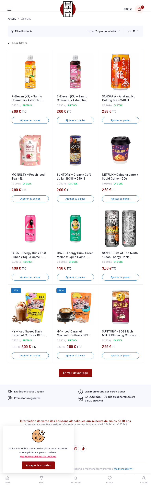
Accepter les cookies (38, 465)
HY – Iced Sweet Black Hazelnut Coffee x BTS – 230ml (28, 333)
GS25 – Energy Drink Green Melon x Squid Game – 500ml (75, 255)
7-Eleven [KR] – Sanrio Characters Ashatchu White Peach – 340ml (72, 98)
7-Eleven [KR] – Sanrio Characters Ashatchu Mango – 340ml (27, 98)
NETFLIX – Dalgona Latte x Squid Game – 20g (120, 176)
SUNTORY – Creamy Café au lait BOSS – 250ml (74, 176)
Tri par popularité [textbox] (105, 31)
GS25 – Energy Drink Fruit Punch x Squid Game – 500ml (29, 255)
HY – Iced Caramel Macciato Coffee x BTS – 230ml (73, 333)
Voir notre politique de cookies (38, 456)
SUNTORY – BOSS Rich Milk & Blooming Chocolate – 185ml (120, 333)
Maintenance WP (123, 468)
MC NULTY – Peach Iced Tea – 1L (28, 176)
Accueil (12, 18)
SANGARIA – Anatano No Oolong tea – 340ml (118, 98)
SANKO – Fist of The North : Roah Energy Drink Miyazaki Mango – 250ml (120, 255)
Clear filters (19, 43)
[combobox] (107, 31)
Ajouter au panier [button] (30, 120)
